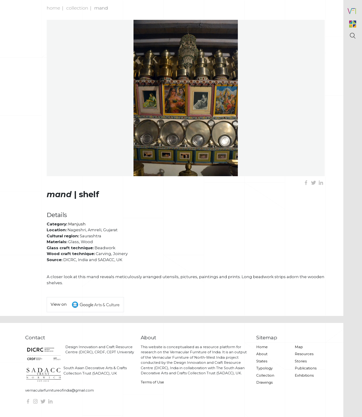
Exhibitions (304, 375)
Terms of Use (152, 382)
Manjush (77, 224)
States (261, 361)
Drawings (264, 382)
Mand (101, 8)
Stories (301, 361)
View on (87, 304)
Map (299, 347)
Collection (77, 8)
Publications (305, 368)
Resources (304, 354)
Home (53, 8)
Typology (264, 368)
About (261, 354)
